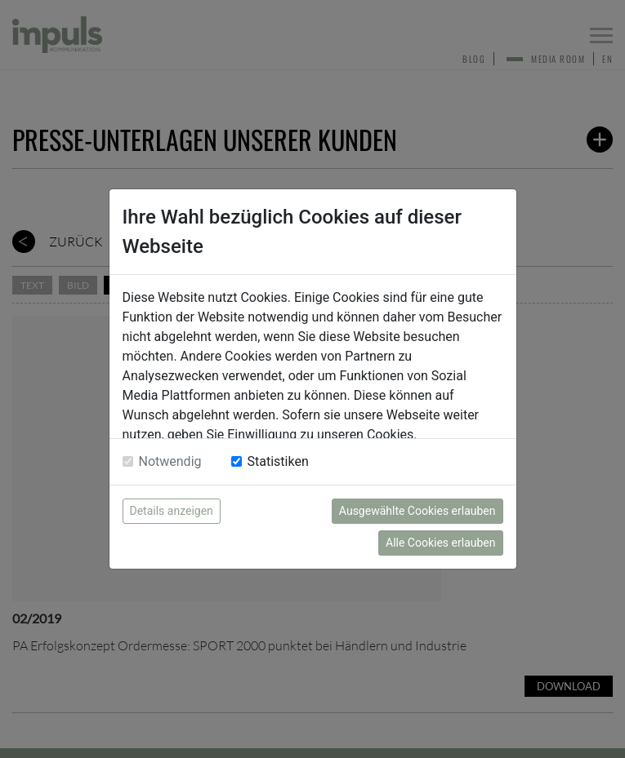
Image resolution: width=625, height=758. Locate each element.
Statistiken (278, 461)
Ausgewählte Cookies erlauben (417, 510)
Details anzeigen (171, 510)
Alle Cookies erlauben (440, 542)
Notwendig (170, 461)
